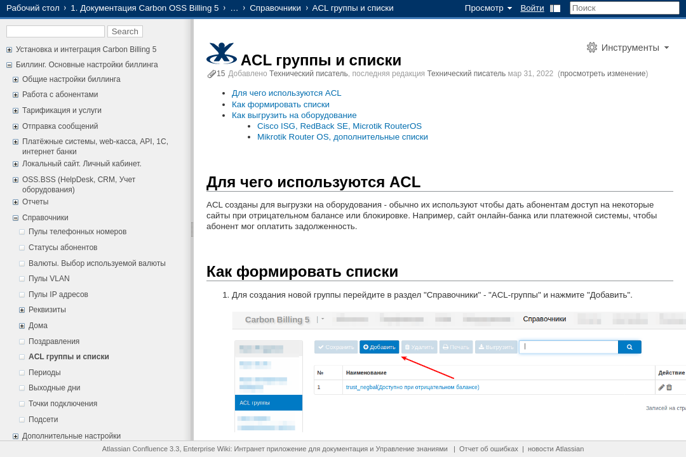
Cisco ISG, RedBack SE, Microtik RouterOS (339, 126)
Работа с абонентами (60, 94)
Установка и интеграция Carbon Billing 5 (86, 49)
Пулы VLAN (49, 278)
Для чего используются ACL (287, 93)
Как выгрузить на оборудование (294, 115)
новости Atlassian (556, 449)
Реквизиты (47, 309)
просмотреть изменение (602, 73)
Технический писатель (308, 73)
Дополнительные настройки (71, 436)
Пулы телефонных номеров (77, 231)
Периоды (45, 372)
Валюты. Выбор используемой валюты (97, 263)
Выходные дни (55, 387)
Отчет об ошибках (488, 449)
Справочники (275, 8)
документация (345, 449)
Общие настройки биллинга (71, 79)
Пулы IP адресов (58, 294)
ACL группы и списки (69, 356)
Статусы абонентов (63, 247)
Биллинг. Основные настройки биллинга (87, 64)
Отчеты (35, 201)
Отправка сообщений (60, 126)
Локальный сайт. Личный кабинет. (82, 163)
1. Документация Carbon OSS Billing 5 (145, 8)
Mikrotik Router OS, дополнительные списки (342, 137)
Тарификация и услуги (62, 110)
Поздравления (54, 341)
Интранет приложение (270, 449)
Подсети (43, 419)
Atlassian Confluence (135, 449)
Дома (38, 325)
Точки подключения (63, 403)
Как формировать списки (281, 104)
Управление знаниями (412, 449)
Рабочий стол (33, 8)
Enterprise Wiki (207, 449)
